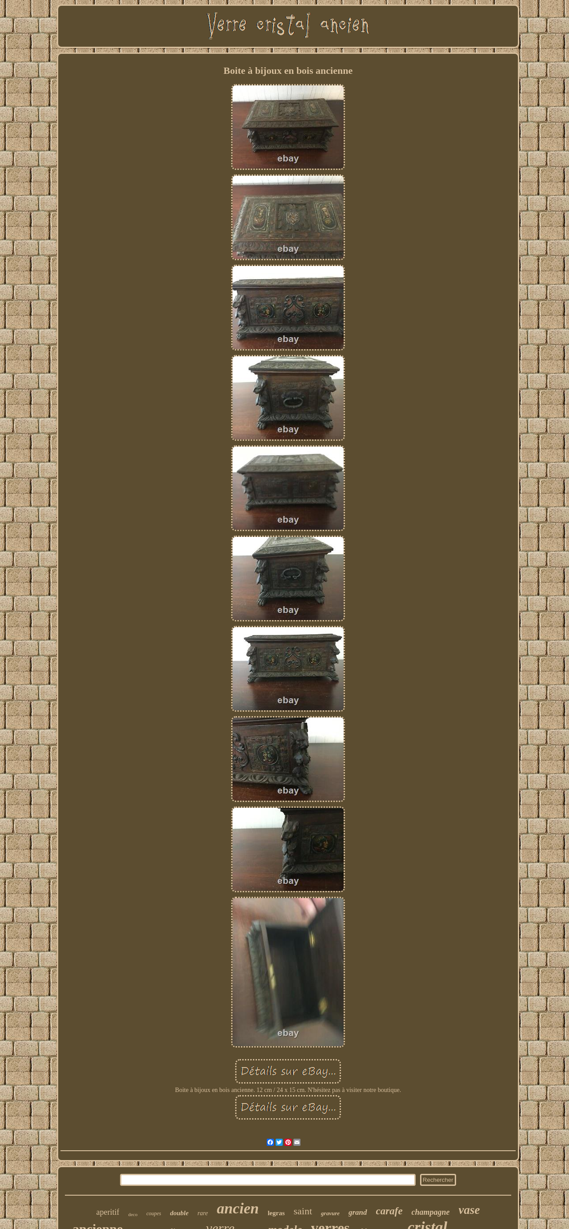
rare (202, 1213)
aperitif (107, 1212)
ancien (238, 1208)
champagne (431, 1212)
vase (469, 1210)
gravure (330, 1213)
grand (358, 1212)
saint (303, 1211)
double (179, 1213)
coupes (153, 1213)
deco (132, 1214)
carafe (389, 1211)
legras (276, 1213)
